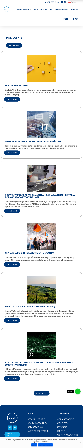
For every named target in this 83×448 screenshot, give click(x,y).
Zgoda (34, 445)
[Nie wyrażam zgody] (80, 443)
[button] (24, 9)
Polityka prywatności (45, 445)
